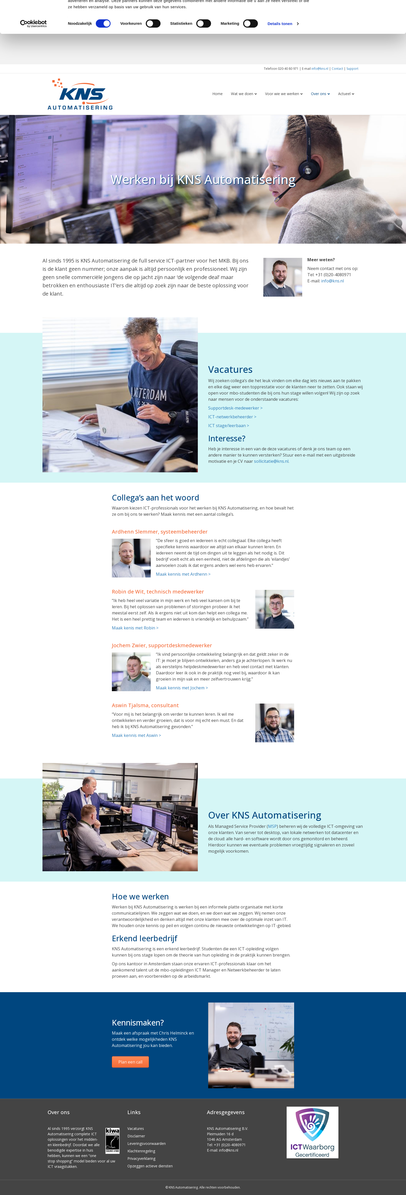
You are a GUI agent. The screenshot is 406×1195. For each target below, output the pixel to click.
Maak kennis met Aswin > (136, 735)
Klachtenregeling (141, 1150)
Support (352, 68)
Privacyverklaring (141, 1158)
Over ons (318, 93)
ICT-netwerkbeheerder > (232, 417)
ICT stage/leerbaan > (228, 425)
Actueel (344, 93)
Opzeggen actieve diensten (150, 1165)
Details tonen (279, 54)
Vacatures (135, 1128)
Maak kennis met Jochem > (182, 688)
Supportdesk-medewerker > (235, 408)
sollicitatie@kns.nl (271, 461)
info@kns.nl (319, 68)
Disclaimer (136, 1136)
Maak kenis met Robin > (135, 628)
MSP (272, 826)
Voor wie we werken (282, 93)
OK (363, 13)
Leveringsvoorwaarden (146, 1143)
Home (217, 93)
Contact (337, 68)
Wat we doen (242, 93)
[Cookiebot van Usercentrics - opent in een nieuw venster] (33, 54)
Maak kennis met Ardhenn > (183, 574)
